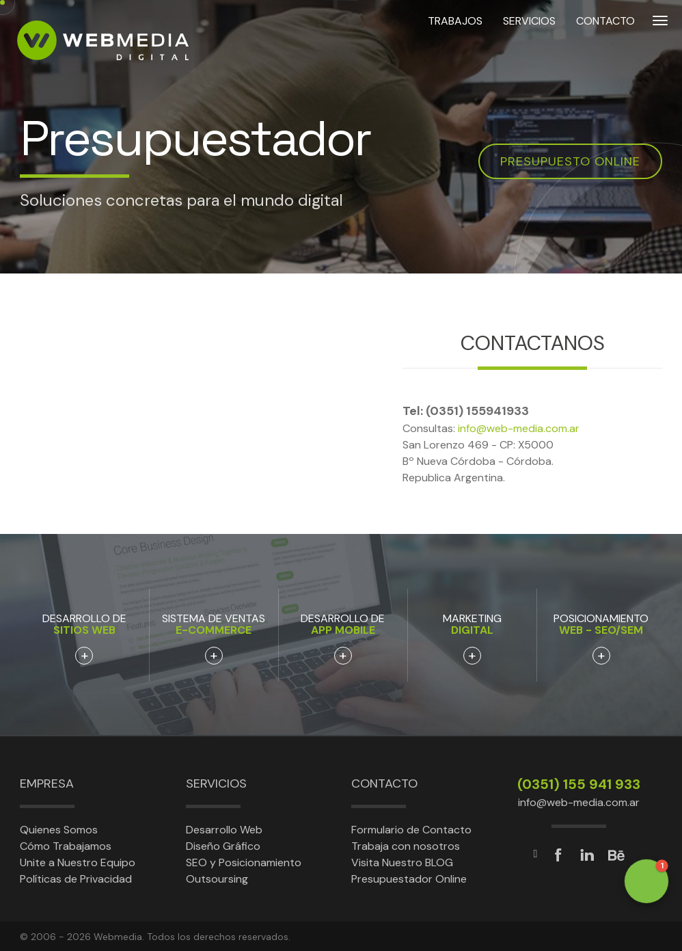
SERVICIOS (529, 40)
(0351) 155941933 (477, 411)
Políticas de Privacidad (76, 879)
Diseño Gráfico (223, 846)
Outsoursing (217, 879)
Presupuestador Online (409, 879)
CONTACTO (605, 40)
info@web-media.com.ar (518, 428)
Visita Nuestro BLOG (402, 862)
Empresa (47, 783)
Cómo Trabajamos (65, 846)
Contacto (384, 783)
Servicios (216, 783)
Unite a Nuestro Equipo (77, 862)
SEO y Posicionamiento (243, 862)
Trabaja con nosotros (405, 846)
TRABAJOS (455, 40)
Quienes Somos (59, 829)
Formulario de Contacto (411, 829)
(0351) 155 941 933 (578, 784)
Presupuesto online (570, 161)
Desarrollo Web (224, 829)
